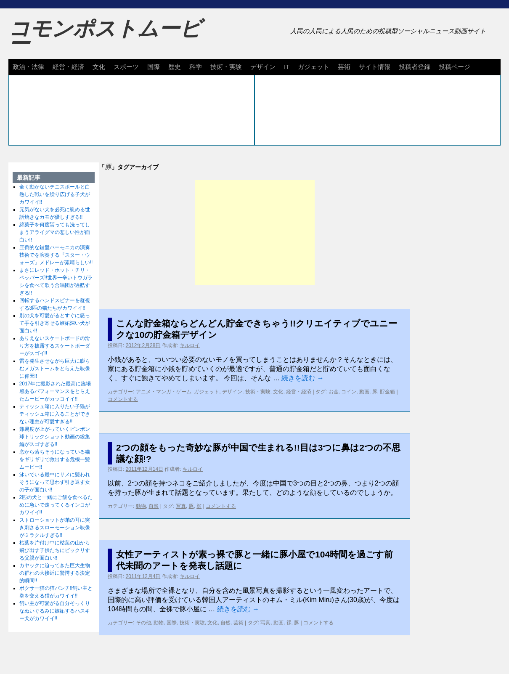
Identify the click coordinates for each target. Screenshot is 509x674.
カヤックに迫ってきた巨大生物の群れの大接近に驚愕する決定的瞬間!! (54, 573)
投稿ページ (454, 66)
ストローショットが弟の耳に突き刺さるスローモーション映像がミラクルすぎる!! (54, 527)
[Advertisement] (255, 232)
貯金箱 (387, 392)
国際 (153, 66)
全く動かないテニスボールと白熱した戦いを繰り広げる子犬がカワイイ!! (54, 194)
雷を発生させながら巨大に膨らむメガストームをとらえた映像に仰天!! (54, 368)
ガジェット (313, 66)
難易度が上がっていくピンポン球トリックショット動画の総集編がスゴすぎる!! (54, 436)
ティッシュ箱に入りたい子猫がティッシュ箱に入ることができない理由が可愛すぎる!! (54, 414)
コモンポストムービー (104, 36)
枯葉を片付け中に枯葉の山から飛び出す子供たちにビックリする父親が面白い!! (54, 550)
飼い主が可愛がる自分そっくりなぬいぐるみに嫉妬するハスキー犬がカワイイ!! (54, 610)
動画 (364, 392)
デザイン (263, 66)
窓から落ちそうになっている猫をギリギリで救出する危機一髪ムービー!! (54, 459)
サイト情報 (374, 66)
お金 (334, 392)
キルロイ (190, 345)
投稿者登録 (414, 66)
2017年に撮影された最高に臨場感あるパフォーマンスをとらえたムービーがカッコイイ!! (55, 391)
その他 (143, 623)
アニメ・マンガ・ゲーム (163, 392)
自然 (153, 506)
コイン (348, 392)
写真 (181, 506)
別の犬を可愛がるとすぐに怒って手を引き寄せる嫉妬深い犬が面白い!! (54, 323)
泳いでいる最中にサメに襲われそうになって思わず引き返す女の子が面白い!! (54, 482)
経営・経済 (68, 66)
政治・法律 (28, 66)
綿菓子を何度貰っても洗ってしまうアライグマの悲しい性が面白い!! (54, 232)
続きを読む (302, 378)
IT (286, 66)
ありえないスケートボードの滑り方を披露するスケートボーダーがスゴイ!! (54, 345)
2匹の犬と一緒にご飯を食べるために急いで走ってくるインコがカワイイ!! (56, 504)
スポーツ (126, 66)
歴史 (174, 66)
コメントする (123, 399)
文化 (99, 66)
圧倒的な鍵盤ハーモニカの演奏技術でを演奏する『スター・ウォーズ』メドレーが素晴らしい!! (56, 254)
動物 (141, 506)
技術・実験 (226, 66)
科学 (195, 66)
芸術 (344, 66)
